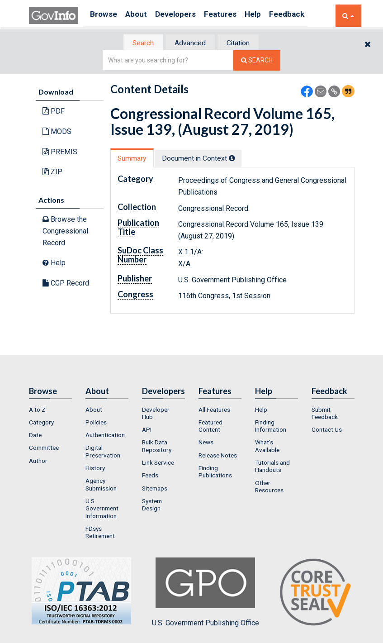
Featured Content (210, 426)
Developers (185, 15)
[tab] (138, 43)
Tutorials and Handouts (272, 467)
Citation (244, 43)
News (206, 443)
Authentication (105, 435)
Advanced (190, 43)
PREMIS (60, 152)
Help (271, 15)
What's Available (267, 446)
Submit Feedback (325, 413)
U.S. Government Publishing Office (205, 593)
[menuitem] (50, 410)
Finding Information (270, 426)
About (142, 15)
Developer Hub (156, 413)
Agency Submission (101, 485)
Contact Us (327, 430)
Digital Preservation (102, 452)
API (146, 430)
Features (235, 15)
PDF (54, 112)
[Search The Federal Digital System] (256, 61)
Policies (96, 423)
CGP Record (66, 283)
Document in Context (206, 159)
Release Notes (218, 456)
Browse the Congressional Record (65, 232)
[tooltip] (239, 158)
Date (35, 435)
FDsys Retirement (100, 533)
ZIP (52, 172)
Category (41, 423)
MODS (57, 132)
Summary (134, 159)
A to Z (37, 410)
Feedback (309, 15)
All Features (214, 410)
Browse (105, 15)
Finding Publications (215, 472)
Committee (44, 448)
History (95, 468)
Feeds (150, 476)
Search (137, 43)
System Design (152, 505)
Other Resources (269, 487)
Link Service (158, 463)
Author (38, 461)
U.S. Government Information (101, 509)
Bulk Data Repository (156, 446)
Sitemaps (154, 488)
